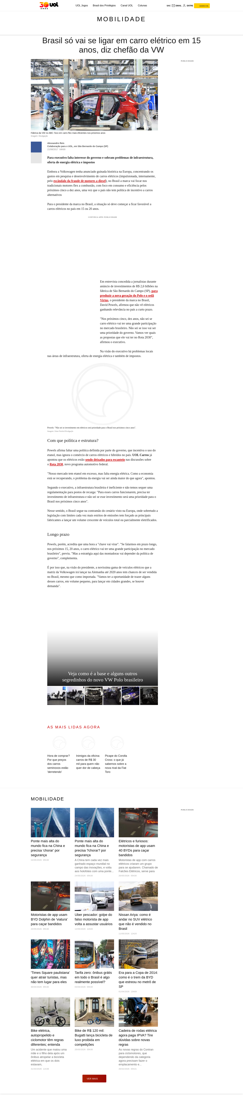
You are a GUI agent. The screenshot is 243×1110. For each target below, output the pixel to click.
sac (168, 6)
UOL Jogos (82, 5)
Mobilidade (121, 19)
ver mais (94, 1078)
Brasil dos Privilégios (104, 5)
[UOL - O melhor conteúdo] (49, 5)
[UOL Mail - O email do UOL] (177, 6)
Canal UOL (127, 5)
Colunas (142, 5)
